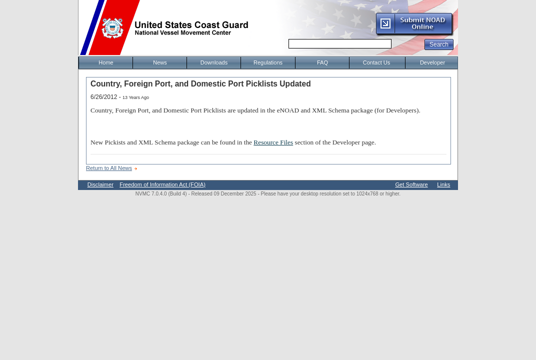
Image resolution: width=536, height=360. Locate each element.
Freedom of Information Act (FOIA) (163, 185)
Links (443, 185)
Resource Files (273, 142)
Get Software (411, 185)
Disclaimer (101, 185)
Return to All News (109, 168)
